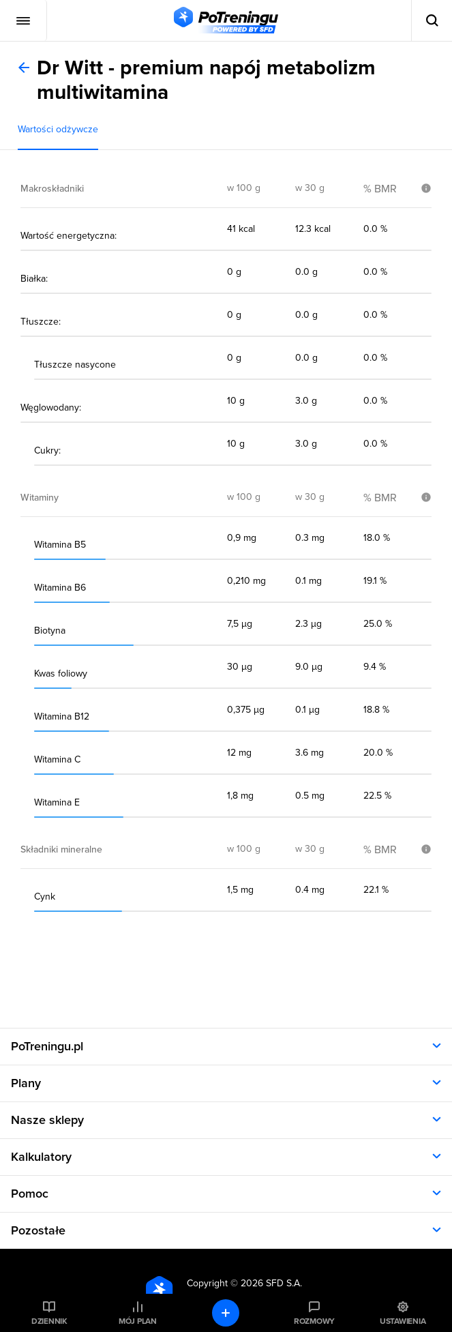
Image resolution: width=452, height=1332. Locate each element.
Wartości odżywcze (58, 129)
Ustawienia (403, 1321)
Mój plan (138, 1321)
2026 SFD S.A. (271, 1283)
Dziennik (49, 1321)
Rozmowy (314, 1321)
